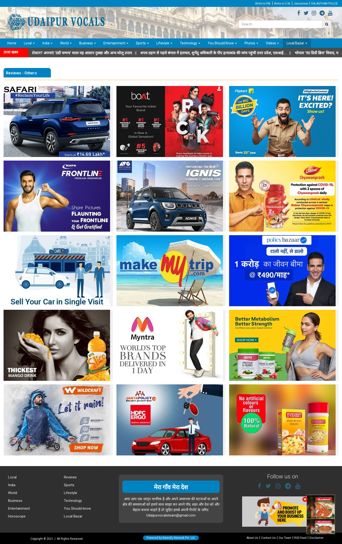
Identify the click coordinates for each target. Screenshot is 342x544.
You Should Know (222, 43)
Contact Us (268, 538)
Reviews (70, 477)
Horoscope (16, 516)
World (66, 43)
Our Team (285, 538)
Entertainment (115, 43)
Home (11, 43)
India (47, 43)
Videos (272, 43)
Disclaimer (316, 538)
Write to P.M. (263, 3)
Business (87, 43)
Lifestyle (164, 43)
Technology (190, 43)
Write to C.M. (282, 3)
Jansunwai (301, 3)
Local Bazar (297, 43)
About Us (252, 538)
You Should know (77, 508)
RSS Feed (300, 538)
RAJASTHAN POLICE (324, 3)
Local (29, 43)
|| (220, 53)
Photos (251, 43)
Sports (142, 43)
